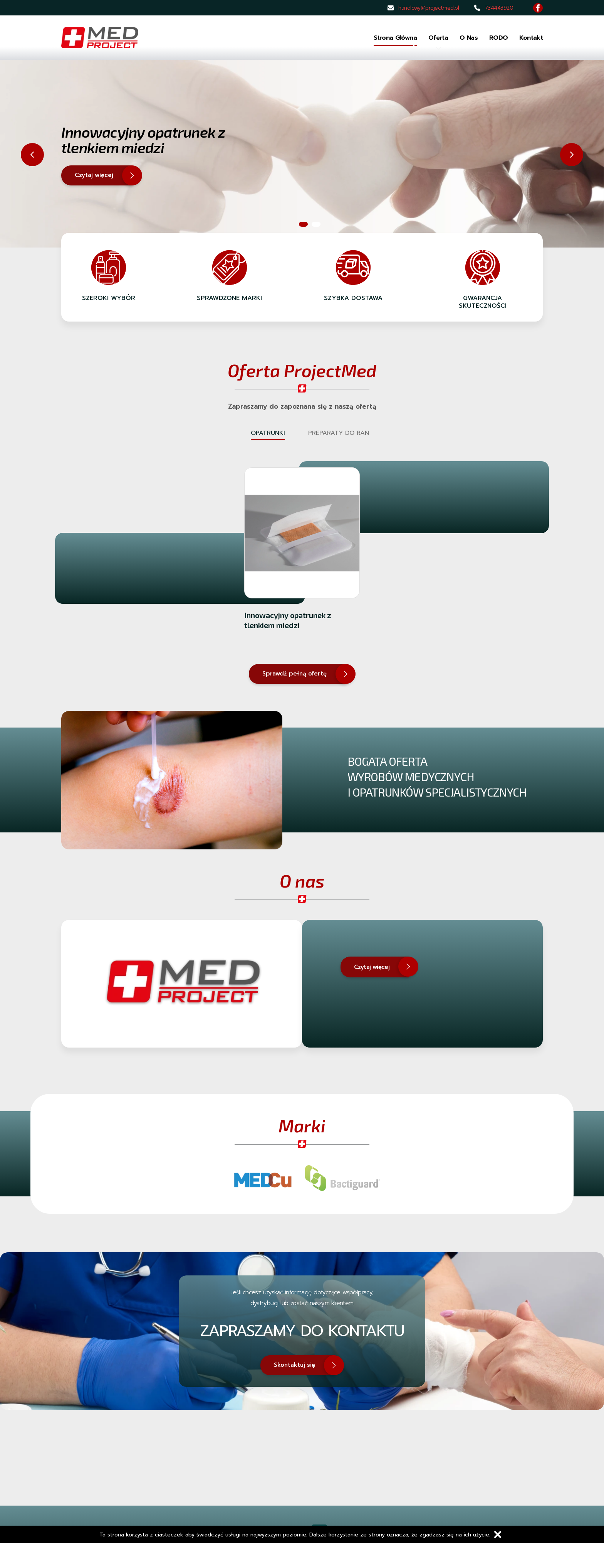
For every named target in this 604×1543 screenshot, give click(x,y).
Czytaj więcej (104, 175)
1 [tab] (303, 224)
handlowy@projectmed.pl (428, 8)
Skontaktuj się (304, 1365)
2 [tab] (316, 224)
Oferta (438, 39)
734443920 (499, 8)
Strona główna (395, 37)
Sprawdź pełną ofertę (304, 674)
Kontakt (531, 37)
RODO (498, 37)
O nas (469, 37)
